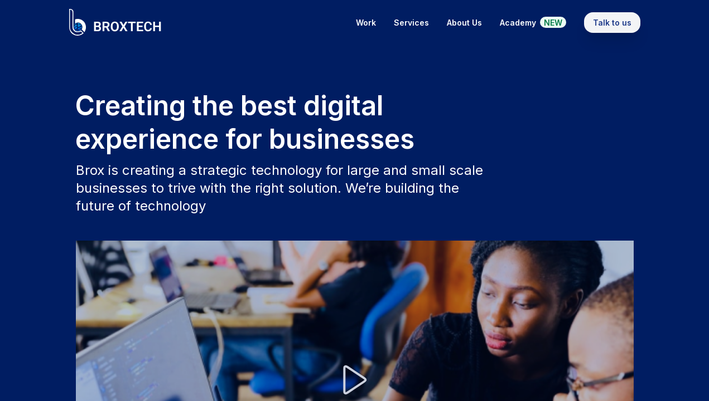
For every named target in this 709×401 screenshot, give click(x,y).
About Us (464, 22)
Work (366, 22)
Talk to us (612, 22)
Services (411, 22)
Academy (533, 22)
